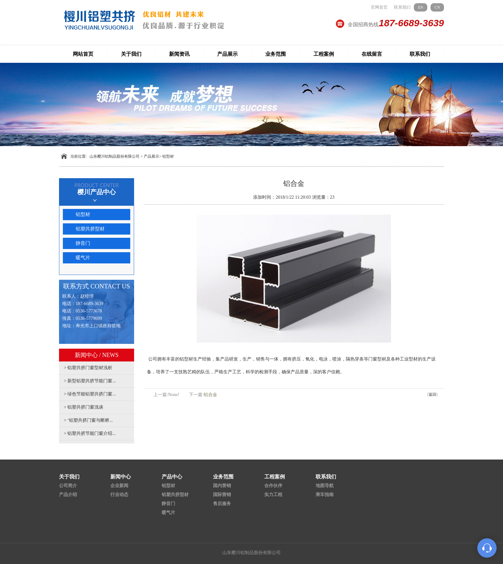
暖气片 (83, 257)
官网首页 (379, 7)
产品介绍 (68, 494)
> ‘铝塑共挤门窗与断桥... (88, 420)
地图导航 (325, 485)
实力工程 (273, 494)
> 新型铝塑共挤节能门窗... (90, 380)
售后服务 (222, 503)
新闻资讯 (179, 54)
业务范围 (275, 54)
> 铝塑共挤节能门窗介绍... (90, 433)
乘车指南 (325, 494)
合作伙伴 (273, 485)
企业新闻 (119, 485)
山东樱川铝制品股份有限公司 (115, 156)
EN (420, 7)
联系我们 (402, 7)
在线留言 (372, 54)
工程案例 (323, 54)
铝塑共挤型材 (90, 228)
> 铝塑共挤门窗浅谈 (83, 407)
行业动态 (119, 494)
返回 (432, 394)
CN (437, 7)
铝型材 (168, 156)
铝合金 (210, 394)
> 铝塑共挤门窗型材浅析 (88, 367)
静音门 (83, 243)
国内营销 (222, 485)
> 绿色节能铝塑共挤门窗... (90, 394)
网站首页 (83, 54)
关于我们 (131, 54)
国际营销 (222, 494)
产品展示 (227, 54)
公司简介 (68, 485)
